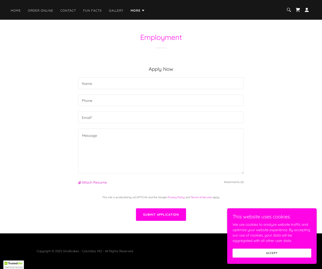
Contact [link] (68, 11)
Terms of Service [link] (201, 197)
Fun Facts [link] (92, 11)
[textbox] (161, 83)
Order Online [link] (40, 11)
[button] (138, 10)
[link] (297, 9)
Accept (272, 253)
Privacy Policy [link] (176, 197)
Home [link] (16, 11)
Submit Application (161, 215)
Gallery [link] (116, 11)
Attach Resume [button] (94, 182)
